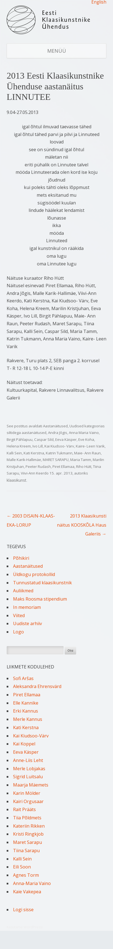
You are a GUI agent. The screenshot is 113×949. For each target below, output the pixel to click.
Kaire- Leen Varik (90, 446)
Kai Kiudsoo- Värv (59, 446)
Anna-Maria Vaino (32, 883)
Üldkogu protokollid (34, 574)
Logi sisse (23, 910)
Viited (19, 615)
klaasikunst (16, 480)
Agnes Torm (26, 875)
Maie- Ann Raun (87, 452)
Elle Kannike (25, 703)
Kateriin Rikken (29, 826)
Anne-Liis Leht (28, 760)
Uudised (76, 425)
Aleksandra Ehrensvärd (37, 686)
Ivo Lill (37, 446)
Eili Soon (22, 867)
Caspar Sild (44, 439)
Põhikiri (21, 558)
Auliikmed (23, 591)
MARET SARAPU (56, 459)
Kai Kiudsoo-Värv (31, 736)
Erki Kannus (25, 711)
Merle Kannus (27, 719)
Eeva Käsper (66, 439)
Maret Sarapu (27, 842)
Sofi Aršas (23, 678)
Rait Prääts (24, 809)
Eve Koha (86, 439)
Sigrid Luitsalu (28, 777)
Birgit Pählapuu (19, 439)
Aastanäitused (55, 425)
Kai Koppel (24, 744)
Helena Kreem (19, 446)
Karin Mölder (26, 793)
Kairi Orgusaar (28, 801)
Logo (18, 632)
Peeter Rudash (38, 466)
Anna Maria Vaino (84, 432)
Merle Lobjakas (29, 769)
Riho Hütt (83, 466)
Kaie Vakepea (27, 892)
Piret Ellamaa (63, 466)
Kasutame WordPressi (25, 927)
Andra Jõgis (57, 432)
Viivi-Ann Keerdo (35, 473)
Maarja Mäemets (30, 785)
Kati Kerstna (34, 452)
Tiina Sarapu (26, 850)
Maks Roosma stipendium (40, 599)
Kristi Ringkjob (28, 834)
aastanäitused (34, 432)
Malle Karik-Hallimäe (24, 459)
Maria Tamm (80, 459)
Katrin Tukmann (59, 452)
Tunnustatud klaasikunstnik (42, 583)
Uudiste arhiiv (27, 623)
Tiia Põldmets (27, 818)
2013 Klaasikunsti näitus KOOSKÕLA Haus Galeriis (81, 525)
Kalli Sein (14, 452)
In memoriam (27, 607)
